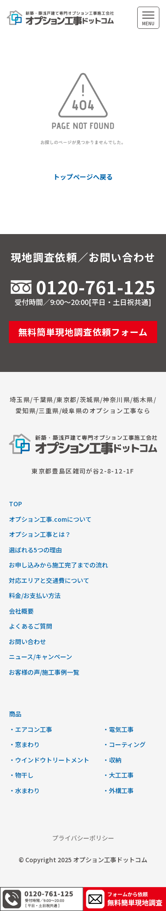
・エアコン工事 (30, 729)
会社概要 (21, 610)
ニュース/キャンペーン (40, 656)
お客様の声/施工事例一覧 (44, 672)
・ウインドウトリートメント (49, 759)
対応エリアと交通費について (49, 580)
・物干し (21, 774)
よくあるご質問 (30, 626)
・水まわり (24, 790)
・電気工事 (118, 729)
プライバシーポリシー (83, 837)
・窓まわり (24, 744)
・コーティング (124, 744)
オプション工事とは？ (40, 534)
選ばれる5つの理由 (35, 549)
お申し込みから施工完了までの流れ (58, 564)
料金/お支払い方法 (35, 595)
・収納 (112, 759)
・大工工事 (118, 774)
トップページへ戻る (83, 176)
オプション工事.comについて (50, 519)
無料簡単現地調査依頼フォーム (83, 331)
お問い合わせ (27, 641)
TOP (15, 503)
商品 (15, 713)
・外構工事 (118, 790)
